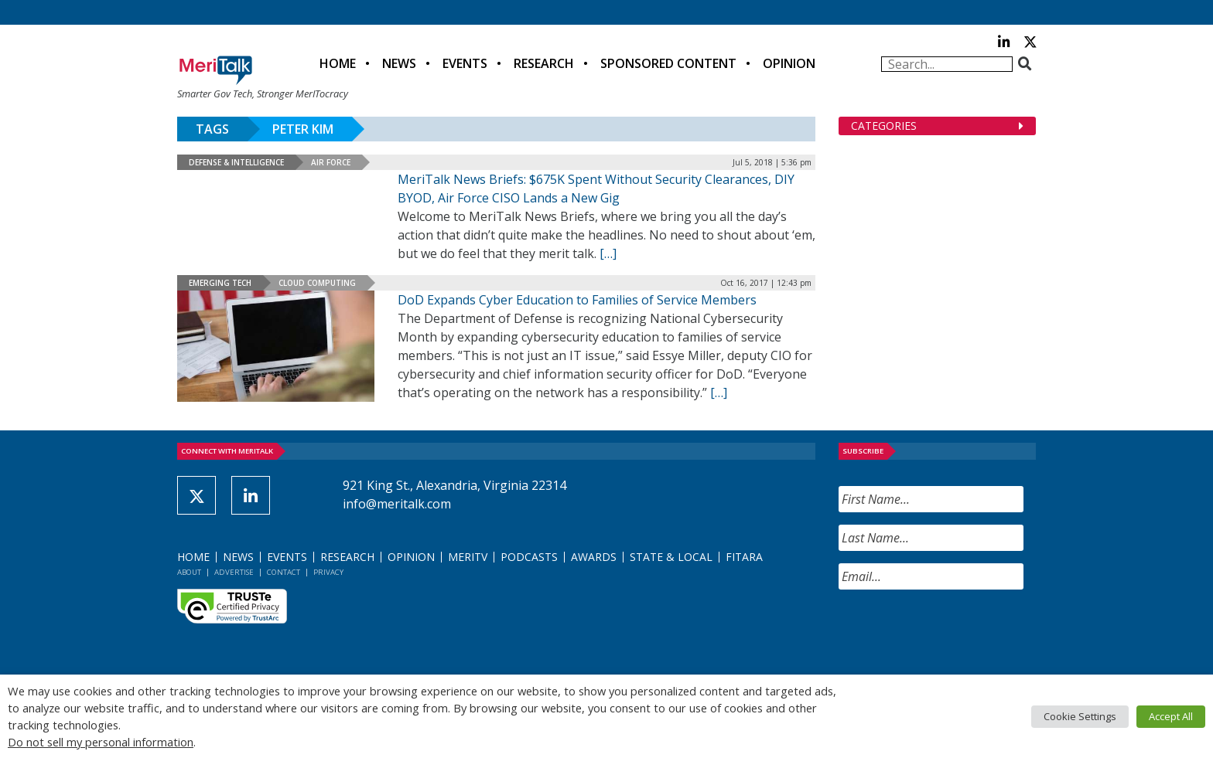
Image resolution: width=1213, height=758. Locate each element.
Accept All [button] (1171, 716)
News (399, 63)
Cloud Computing (317, 282)
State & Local (671, 556)
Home (337, 63)
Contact (283, 572)
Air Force (330, 162)
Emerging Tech (220, 282)
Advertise (234, 572)
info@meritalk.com (397, 503)
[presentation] (956, 632)
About (189, 572)
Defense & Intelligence (236, 162)
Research (544, 63)
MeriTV (467, 556)
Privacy (328, 572)
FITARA (744, 556)
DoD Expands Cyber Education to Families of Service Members (577, 299)
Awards (594, 556)
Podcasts (529, 556)
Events (464, 63)
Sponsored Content (668, 63)
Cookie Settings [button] (1080, 716)
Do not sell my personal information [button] (100, 742)
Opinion (789, 63)
